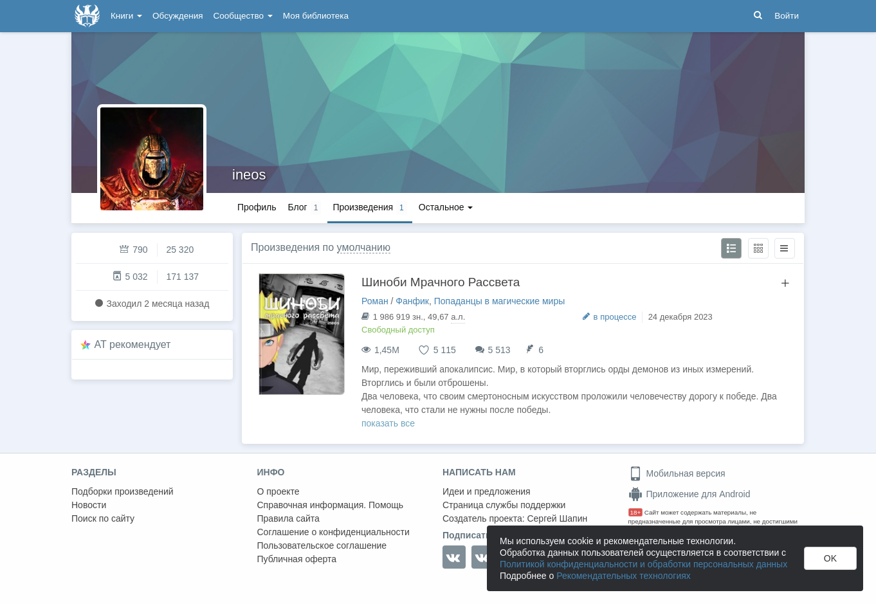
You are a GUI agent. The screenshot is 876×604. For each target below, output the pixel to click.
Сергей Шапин (557, 518)
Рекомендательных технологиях (623, 576)
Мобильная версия (676, 473)
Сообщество (243, 16)
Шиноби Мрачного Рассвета (440, 282)
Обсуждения (177, 16)
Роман (374, 301)
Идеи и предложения (487, 491)
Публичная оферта (297, 559)
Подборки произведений (122, 491)
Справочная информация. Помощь (330, 505)
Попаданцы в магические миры (499, 301)
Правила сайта (288, 518)
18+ (635, 512)
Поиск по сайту (102, 518)
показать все (388, 423)
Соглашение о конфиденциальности (333, 532)
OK (830, 558)
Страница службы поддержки (504, 505)
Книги (126, 16)
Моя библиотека (316, 16)
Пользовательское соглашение (322, 545)
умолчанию (363, 247)
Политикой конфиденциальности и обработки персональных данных (643, 564)
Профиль (256, 207)
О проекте (278, 491)
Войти (786, 16)
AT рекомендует (133, 344)
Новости (88, 505)
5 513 (499, 350)
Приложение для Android (689, 494)
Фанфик (412, 301)
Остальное (446, 207)
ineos (249, 175)
